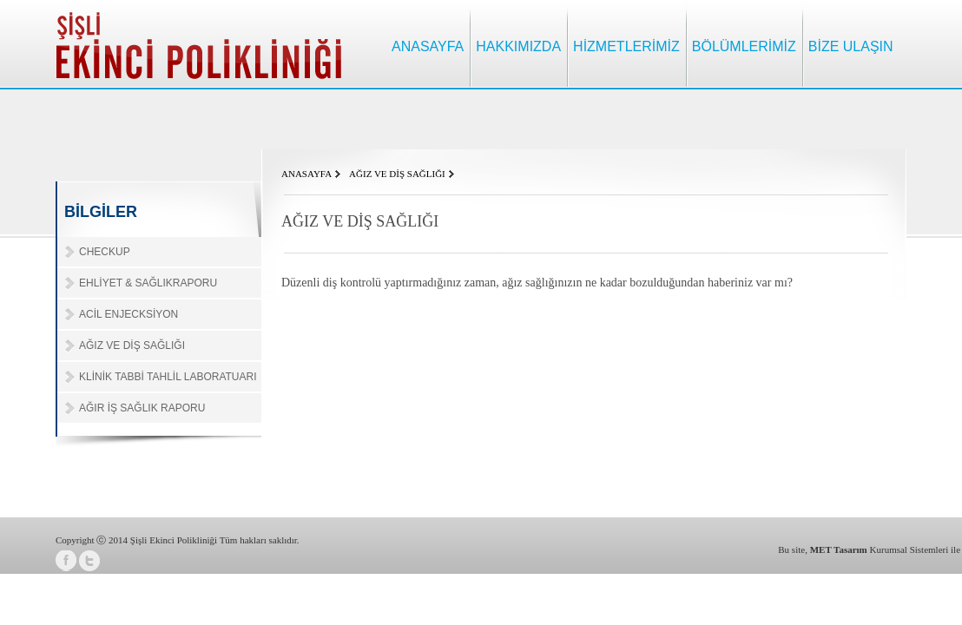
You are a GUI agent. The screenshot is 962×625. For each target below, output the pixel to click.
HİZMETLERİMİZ (626, 46)
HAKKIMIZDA (518, 46)
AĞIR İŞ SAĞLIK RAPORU (142, 408)
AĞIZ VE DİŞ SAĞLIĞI (132, 345)
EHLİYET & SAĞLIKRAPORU (148, 283)
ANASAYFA (428, 46)
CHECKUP (104, 252)
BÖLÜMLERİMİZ (744, 46)
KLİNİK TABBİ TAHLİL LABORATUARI (168, 377)
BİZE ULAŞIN (850, 46)
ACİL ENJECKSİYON (128, 314)
